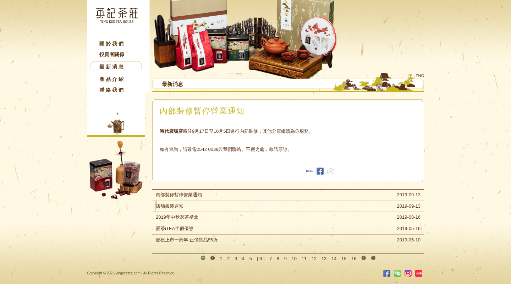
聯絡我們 (112, 90)
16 (353, 258)
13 (324, 258)
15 (343, 258)
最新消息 (112, 67)
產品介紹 (112, 79)
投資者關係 (111, 54)
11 (304, 258)
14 (333, 258)
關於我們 (112, 44)
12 (314, 258)
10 (294, 258)
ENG (420, 75)
